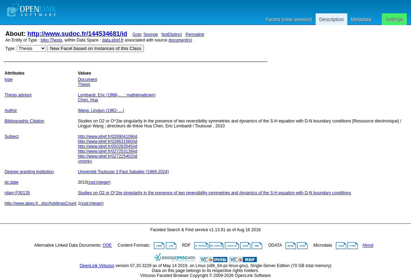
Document (87, 79)
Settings (394, 19)
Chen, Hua (88, 99)
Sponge (150, 34)
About (367, 245)
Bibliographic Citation (24, 121)
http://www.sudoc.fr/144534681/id (77, 33)
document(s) (180, 40)
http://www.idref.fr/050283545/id (107, 146)
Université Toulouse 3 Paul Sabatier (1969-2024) (123, 171)
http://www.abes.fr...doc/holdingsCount (40, 203)
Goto (136, 34)
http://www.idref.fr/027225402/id (107, 156)
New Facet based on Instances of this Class (95, 48)
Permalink (194, 34)
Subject (12, 136)
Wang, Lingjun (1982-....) (101, 110)
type (9, 79)
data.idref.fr (113, 40)
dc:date (11, 182)
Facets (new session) (289, 19)
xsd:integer (99, 182)
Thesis (84, 84)
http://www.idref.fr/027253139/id (107, 151)
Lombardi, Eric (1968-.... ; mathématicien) (117, 95)
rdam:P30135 (17, 192)
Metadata (361, 19)
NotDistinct (172, 34)
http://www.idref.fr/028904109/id (107, 136)
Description (331, 19)
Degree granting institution (29, 171)
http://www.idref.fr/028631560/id (107, 141)
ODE (107, 245)
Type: (10, 48)
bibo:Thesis (51, 40)
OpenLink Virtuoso (97, 265)
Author (11, 110)
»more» (85, 161)
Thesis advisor (18, 95)
